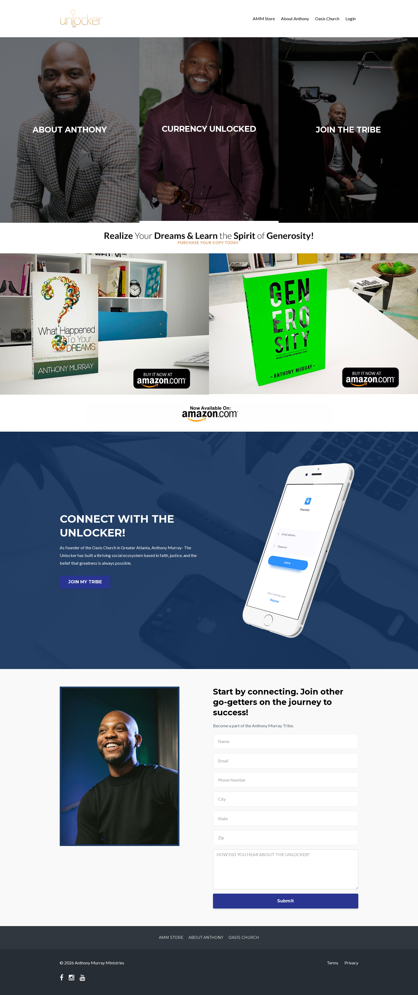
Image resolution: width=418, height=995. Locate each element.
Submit (285, 900)
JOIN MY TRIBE (85, 581)
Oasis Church (327, 18)
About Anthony (295, 18)
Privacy (351, 962)
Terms (332, 962)
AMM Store (264, 18)
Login (350, 18)
